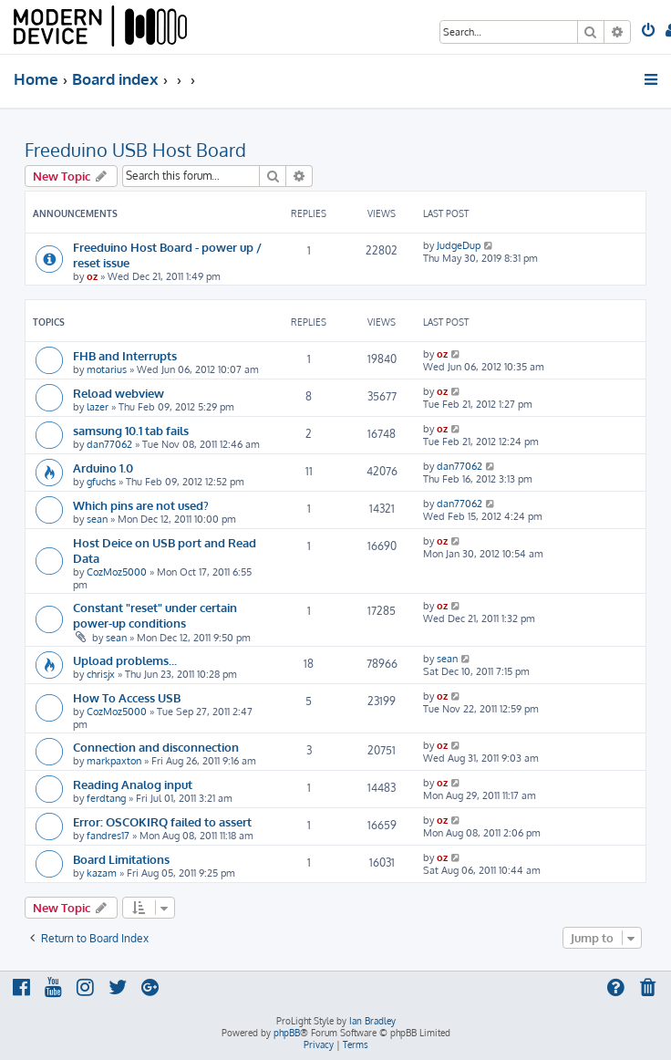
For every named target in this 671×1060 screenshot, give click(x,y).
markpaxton (114, 760)
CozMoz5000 (117, 572)
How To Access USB (127, 697)
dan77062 (109, 444)
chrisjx (101, 674)
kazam (102, 873)
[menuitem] (649, 32)
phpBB (287, 1032)
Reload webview (118, 392)
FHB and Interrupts (125, 355)
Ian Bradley (372, 1020)
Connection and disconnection (156, 746)
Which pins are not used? (141, 505)
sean (97, 519)
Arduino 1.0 (103, 467)
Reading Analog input (132, 784)
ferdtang (106, 798)
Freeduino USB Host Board (135, 149)
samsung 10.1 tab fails (131, 430)
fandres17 (108, 835)
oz (92, 276)
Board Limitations (121, 859)
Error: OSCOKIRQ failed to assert (162, 821)
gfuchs (101, 481)
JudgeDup (458, 245)
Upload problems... (125, 660)
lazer (97, 406)
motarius (107, 369)
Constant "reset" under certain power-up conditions (155, 614)
